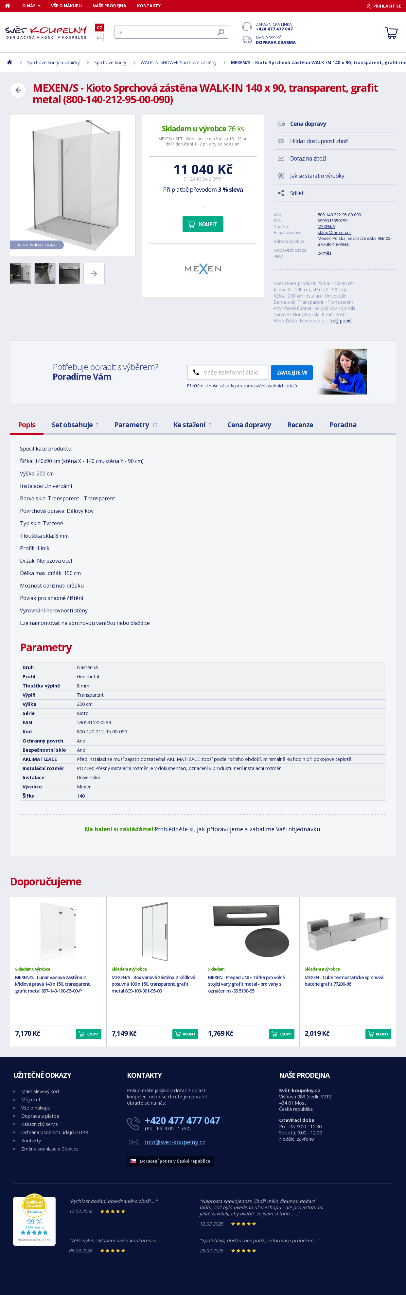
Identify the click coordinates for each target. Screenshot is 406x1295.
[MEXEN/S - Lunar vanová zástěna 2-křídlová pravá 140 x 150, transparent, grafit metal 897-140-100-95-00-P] (58, 931)
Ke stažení (192, 424)
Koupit (208, 224)
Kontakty (149, 6)
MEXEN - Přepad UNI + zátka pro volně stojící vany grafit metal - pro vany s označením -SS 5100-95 (246, 984)
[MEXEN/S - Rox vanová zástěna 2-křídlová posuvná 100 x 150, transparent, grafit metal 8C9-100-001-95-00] (155, 931)
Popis (26, 424)
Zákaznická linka (276, 26)
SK (99, 37)
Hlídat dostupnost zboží (319, 141)
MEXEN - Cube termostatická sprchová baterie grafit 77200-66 (344, 980)
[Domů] (11, 5)
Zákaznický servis (39, 1124)
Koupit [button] (92, 1034)
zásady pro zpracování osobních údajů (258, 386)
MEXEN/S (326, 226)
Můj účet (31, 1099)
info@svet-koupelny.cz (175, 1142)
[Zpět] (18, 90)
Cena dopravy (249, 424)
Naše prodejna (109, 6)
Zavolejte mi (292, 372)
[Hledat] (172, 32)
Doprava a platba (40, 1116)
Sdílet (297, 193)
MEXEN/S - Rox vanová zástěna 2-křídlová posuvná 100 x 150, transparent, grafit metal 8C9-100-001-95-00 (153, 984)
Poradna (343, 424)
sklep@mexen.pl (334, 232)
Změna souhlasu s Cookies (50, 1149)
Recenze (300, 424)
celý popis (341, 321)
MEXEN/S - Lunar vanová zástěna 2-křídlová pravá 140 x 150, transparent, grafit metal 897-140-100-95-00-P (53, 984)
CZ (99, 27)
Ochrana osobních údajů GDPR (54, 1132)
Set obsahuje (75, 424)
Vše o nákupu (66, 6)
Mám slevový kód (40, 1091)
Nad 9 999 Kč (276, 40)
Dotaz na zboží (308, 158)
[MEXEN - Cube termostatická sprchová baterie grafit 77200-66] (348, 931)
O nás (29, 6)
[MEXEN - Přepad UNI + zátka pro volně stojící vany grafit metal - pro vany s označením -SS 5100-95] (251, 931)
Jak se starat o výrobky (317, 176)
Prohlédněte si (174, 829)
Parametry (136, 424)
